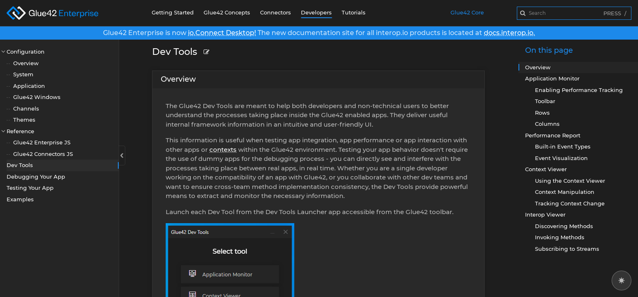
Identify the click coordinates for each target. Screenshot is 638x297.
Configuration (26, 51)
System (23, 74)
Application (29, 85)
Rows (542, 112)
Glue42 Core (467, 12)
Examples (20, 199)
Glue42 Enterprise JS (41, 142)
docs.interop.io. (509, 33)
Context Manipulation (564, 192)
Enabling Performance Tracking (579, 90)
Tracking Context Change (570, 203)
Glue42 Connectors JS (43, 154)
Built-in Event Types (563, 146)
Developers (316, 12)
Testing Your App (30, 187)
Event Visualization (561, 158)
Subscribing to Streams (567, 248)
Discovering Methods (564, 226)
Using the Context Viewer (570, 180)
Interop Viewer (545, 214)
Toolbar (545, 101)
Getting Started (173, 12)
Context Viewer (546, 169)
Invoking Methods (559, 237)
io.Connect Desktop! (222, 33)
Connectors (275, 12)
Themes (24, 119)
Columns (547, 123)
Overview (26, 63)
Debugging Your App (36, 176)
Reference (20, 131)
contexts (223, 149)
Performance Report (552, 135)
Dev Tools (20, 165)
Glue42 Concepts (227, 12)
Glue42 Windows (37, 97)
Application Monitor (552, 78)
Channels (26, 108)
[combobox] (574, 13)
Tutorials (354, 12)
